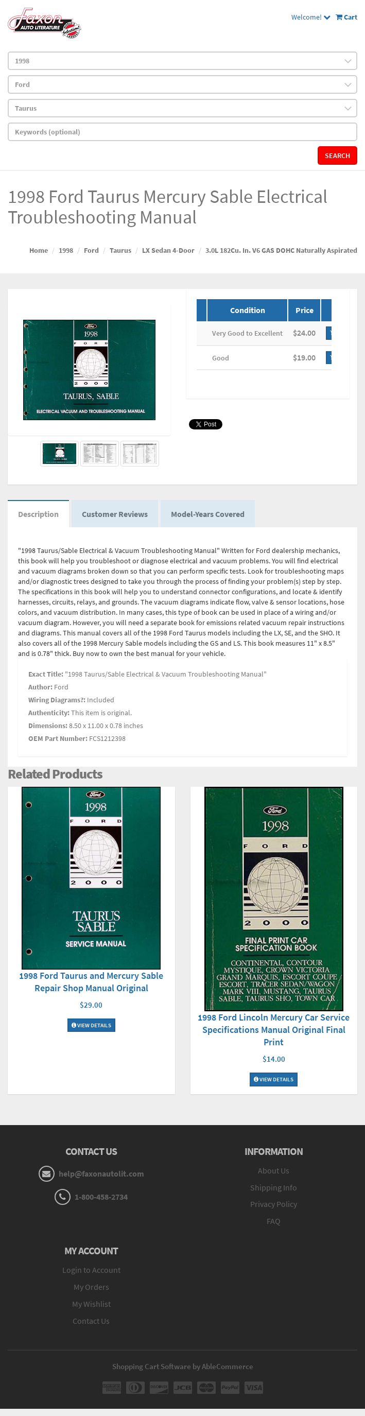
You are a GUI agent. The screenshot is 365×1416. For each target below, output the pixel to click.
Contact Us (91, 1321)
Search (337, 155)
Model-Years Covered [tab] (208, 514)
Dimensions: (47, 725)
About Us (273, 1170)
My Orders (91, 1287)
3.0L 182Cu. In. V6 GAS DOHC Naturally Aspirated (281, 250)
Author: (40, 687)
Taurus (120, 250)
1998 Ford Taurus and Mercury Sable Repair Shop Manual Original (91, 982)
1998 (66, 250)
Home (38, 250)
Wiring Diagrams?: (56, 699)
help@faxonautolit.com (101, 1173)
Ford (91, 250)
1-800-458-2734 (101, 1196)
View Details (91, 1025)
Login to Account (91, 1270)
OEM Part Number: (58, 738)
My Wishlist (91, 1304)
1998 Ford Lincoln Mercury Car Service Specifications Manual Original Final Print (274, 1029)
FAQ (274, 1221)
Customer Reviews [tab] (115, 514)
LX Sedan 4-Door (168, 250)
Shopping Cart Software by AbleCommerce (182, 1366)
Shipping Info (273, 1187)
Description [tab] (38, 514)
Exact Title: (45, 674)
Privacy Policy (273, 1204)
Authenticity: (48, 712)
